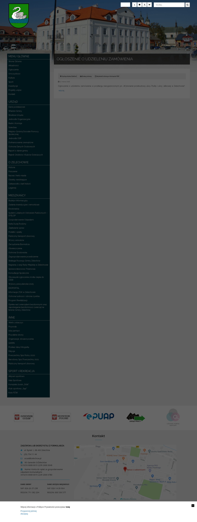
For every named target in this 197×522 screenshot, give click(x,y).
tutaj (68, 507)
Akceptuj (24, 514)
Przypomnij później (29, 511)
